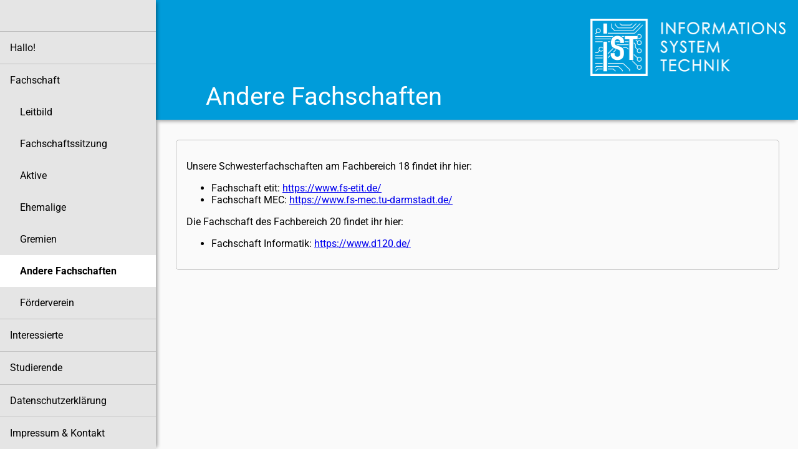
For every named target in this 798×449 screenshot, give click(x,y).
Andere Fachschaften (68, 271)
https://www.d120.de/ (362, 243)
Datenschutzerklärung (58, 401)
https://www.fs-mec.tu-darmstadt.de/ (371, 200)
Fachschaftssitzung (63, 144)
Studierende (36, 368)
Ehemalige (43, 207)
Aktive (33, 175)
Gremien (38, 239)
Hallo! (23, 48)
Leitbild (36, 112)
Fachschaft (35, 80)
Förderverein (47, 303)
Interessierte (36, 335)
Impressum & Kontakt (57, 433)
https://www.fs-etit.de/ (332, 188)
